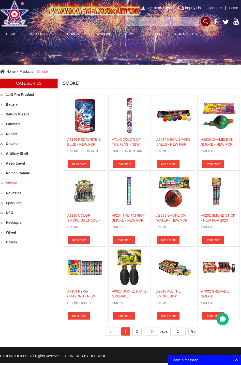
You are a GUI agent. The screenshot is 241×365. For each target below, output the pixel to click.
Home (233, 8)
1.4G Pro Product (20, 95)
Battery (12, 104)
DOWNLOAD (101, 34)
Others (11, 242)
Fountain (13, 124)
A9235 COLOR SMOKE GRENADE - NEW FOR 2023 (83, 220)
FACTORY (154, 34)
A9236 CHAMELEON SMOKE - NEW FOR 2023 (217, 144)
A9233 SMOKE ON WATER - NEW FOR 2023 (172, 220)
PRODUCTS (38, 34)
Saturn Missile (17, 114)
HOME (11, 34)
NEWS (129, 34)
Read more (79, 164)
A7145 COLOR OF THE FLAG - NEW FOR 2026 (126, 144)
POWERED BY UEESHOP (85, 356)
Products (26, 71)
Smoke (42, 71)
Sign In (151, 8)
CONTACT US (186, 34)
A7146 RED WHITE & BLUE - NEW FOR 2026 (84, 144)
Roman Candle (18, 173)
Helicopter (14, 223)
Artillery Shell (17, 153)
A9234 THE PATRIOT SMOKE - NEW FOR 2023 (128, 220)
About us (215, 8)
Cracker (12, 144)
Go (193, 331)
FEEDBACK (69, 34)
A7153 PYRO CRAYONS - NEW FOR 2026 (81, 296)
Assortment (15, 163)
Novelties (13, 193)
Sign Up (169, 8)
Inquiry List (193, 8)
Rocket (11, 134)
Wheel (11, 232)
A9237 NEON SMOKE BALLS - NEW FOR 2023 (173, 144)
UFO (9, 213)
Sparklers (14, 203)
